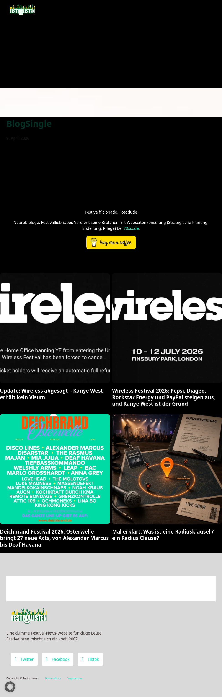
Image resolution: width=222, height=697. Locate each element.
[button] (10, 687)
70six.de (131, 228)
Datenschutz (53, 678)
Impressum (74, 678)
